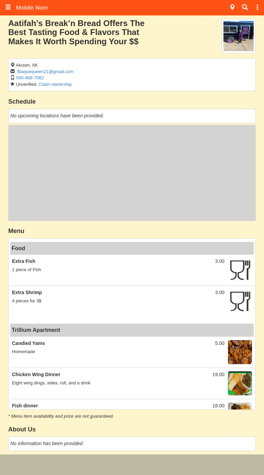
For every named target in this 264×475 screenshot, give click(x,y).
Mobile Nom (26, 7)
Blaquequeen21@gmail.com (45, 71)
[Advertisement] (132, 173)
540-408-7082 (30, 77)
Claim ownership (55, 84)
